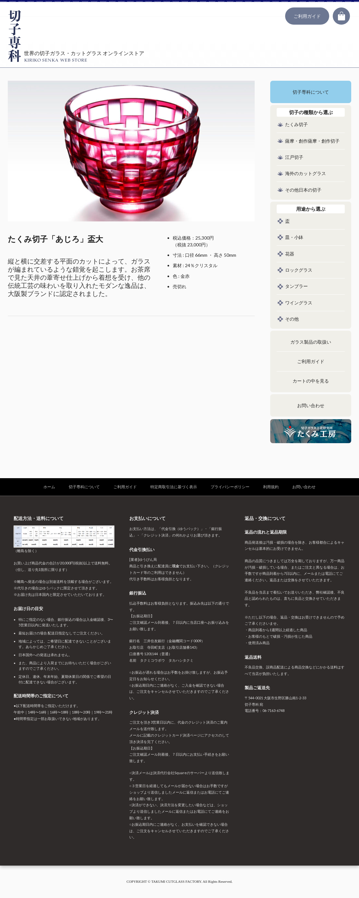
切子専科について (311, 92)
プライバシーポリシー (230, 486)
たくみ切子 (296, 124)
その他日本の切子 (303, 190)
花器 (289, 254)
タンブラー (296, 286)
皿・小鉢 (294, 237)
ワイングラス (298, 303)
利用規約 (271, 486)
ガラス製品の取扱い (310, 342)
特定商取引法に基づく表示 (173, 486)
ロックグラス (298, 270)
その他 (292, 319)
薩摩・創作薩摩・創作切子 (312, 141)
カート (341, 16)
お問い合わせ (310, 405)
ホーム (49, 486)
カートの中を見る (311, 381)
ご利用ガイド (307, 16)
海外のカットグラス (305, 173)
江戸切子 (294, 157)
